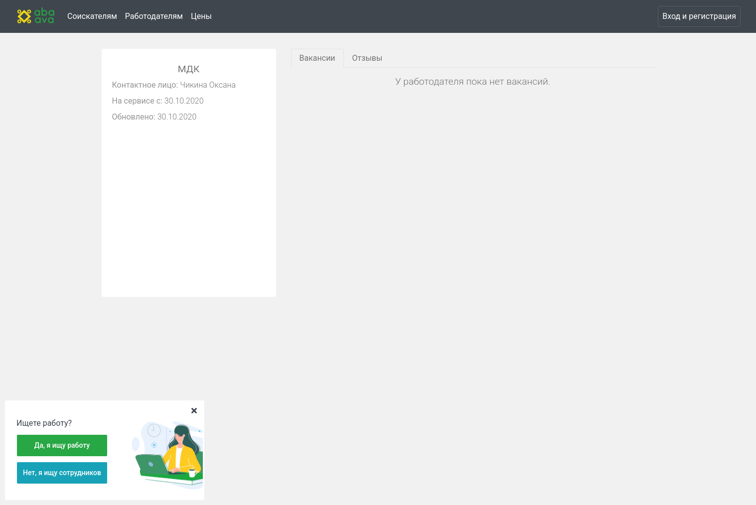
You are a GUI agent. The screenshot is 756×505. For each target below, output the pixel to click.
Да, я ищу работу (62, 445)
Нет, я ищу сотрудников (62, 473)
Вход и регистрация (699, 16)
